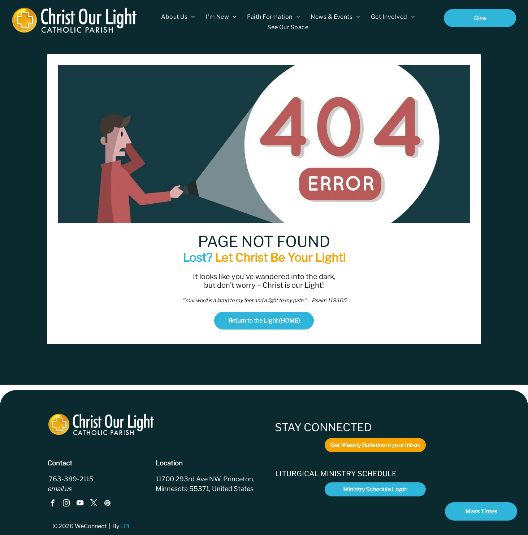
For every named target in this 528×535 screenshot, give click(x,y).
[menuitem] (178, 17)
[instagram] (66, 504)
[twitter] (93, 504)
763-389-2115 (70, 479)
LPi (125, 526)
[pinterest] (107, 504)
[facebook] (52, 504)
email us (59, 488)
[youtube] (80, 504)
